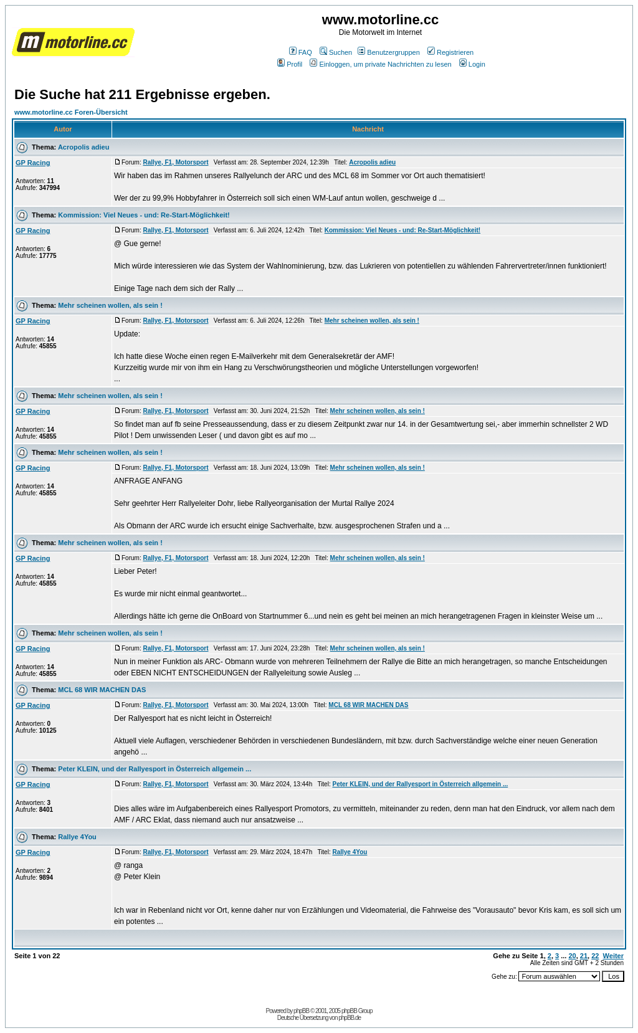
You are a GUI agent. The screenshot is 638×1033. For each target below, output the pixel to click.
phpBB (301, 1010)
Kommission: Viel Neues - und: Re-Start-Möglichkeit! (143, 215)
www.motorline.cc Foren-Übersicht (71, 112)
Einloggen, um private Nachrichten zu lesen (380, 64)
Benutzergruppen (388, 52)
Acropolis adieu (84, 147)
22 (595, 955)
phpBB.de (349, 1017)
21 (584, 955)
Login (472, 64)
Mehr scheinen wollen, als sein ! (110, 305)
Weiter (613, 955)
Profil (289, 64)
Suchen (336, 52)
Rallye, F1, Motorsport (175, 162)
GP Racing (33, 162)
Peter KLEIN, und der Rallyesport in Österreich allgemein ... (154, 769)
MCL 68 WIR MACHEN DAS (102, 689)
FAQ (300, 52)
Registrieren (450, 52)
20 (572, 955)
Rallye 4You (77, 836)
